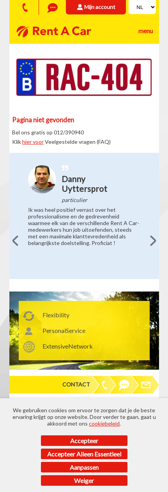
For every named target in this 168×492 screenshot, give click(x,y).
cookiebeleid (104, 423)
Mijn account (99, 7)
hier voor (33, 141)
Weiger (84, 480)
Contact (76, 384)
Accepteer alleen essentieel (84, 454)
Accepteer (84, 440)
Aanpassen (84, 467)
